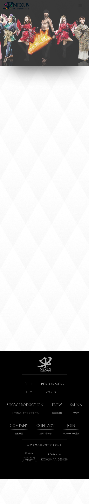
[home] (16, 5)
